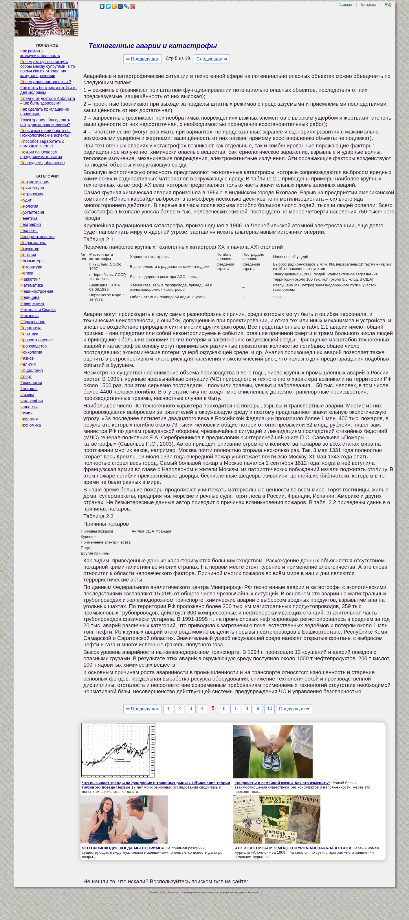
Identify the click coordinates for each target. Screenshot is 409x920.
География (30, 224)
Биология (29, 206)
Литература (31, 267)
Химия (26, 413)
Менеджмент (32, 303)
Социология (31, 370)
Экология (29, 419)
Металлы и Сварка (38, 309)
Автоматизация (34, 182)
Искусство (29, 248)
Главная (345, 5)
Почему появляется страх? (45, 81)
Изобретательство (37, 236)
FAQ (388, 5)
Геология (29, 230)
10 (269, 708)
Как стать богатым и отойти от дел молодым (48, 90)
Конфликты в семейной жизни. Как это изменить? (282, 783)
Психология (31, 352)
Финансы (29, 407)
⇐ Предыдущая (142, 58)
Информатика (33, 242)
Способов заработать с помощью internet (42, 143)
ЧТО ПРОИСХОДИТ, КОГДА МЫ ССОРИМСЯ (123, 848)
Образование (32, 321)
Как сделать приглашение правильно (44, 111)
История (28, 255)
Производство (33, 346)
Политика (29, 334)
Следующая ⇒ (211, 58)
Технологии (31, 382)
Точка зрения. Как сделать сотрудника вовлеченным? (45, 122)
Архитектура (32, 188)
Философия (31, 400)
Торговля (29, 388)
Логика (26, 273)
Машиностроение (36, 291)
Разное (27, 358)
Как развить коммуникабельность (40, 53)
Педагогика (30, 327)
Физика (27, 394)
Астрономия (31, 194)
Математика (31, 285)
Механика (29, 315)
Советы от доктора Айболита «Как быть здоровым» (47, 100)
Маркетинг (30, 279)
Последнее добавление (42, 162)
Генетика (28, 218)
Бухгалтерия (32, 212)
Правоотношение (36, 340)
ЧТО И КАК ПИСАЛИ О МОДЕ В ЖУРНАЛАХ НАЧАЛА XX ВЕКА (292, 848)
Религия (28, 364)
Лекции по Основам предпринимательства (41, 154)
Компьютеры (32, 261)
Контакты (368, 5)
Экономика (30, 425)
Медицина (30, 297)
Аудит (26, 200)
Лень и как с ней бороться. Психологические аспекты (45, 133)
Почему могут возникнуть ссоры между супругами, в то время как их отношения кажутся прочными (47, 68)
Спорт (26, 376)
